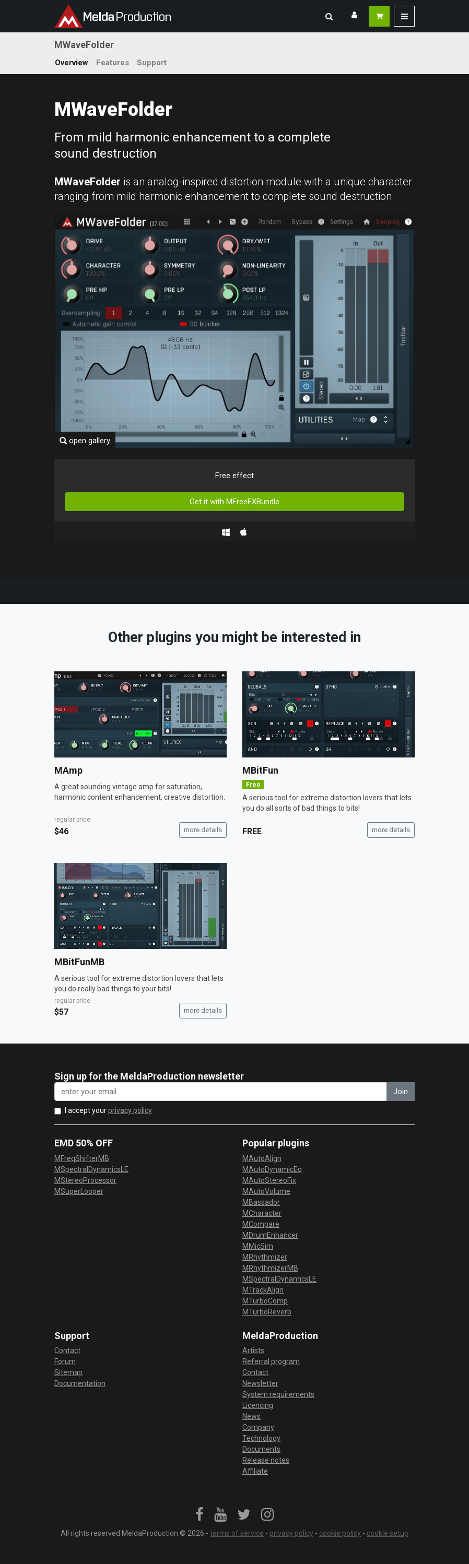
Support (152, 62)
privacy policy (130, 1110)
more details (203, 830)
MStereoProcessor (85, 1180)
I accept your (108, 1110)
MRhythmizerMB (270, 1268)
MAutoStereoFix (269, 1180)
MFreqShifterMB (81, 1158)
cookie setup (387, 1533)
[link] (199, 1515)
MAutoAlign (262, 1158)
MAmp (68, 770)
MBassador (261, 1202)
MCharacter (262, 1213)
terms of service (237, 1533)
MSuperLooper (78, 1191)
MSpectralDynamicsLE (91, 1169)
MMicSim (257, 1246)
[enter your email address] (220, 1091)
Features (112, 62)
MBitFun (260, 770)
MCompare (260, 1224)
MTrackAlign (263, 1290)
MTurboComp (265, 1301)
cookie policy (340, 1533)
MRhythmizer (264, 1257)
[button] (329, 16)
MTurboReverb (266, 1312)
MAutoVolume (266, 1191)
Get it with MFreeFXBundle (234, 501)
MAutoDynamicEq (272, 1169)
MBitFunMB (79, 961)
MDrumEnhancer (270, 1235)
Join (400, 1091)
